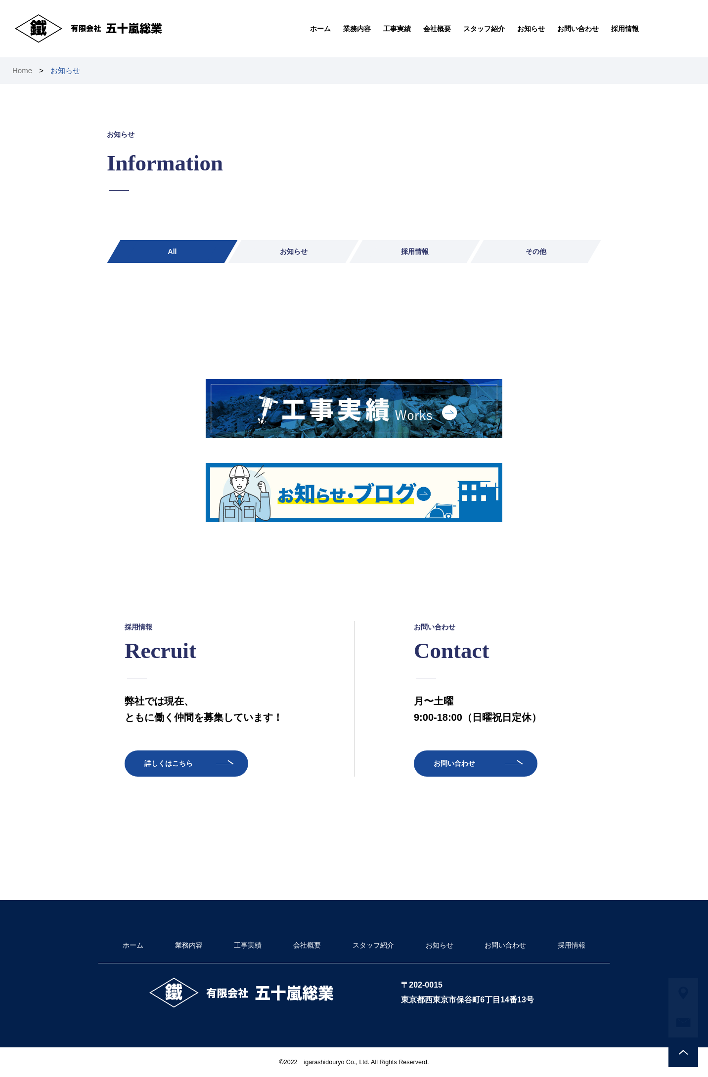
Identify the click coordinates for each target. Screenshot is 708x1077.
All (172, 251)
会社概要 (437, 29)
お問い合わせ (578, 29)
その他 (536, 251)
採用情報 (625, 29)
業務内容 (357, 29)
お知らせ (531, 29)
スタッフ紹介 (484, 29)
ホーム (320, 29)
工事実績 (397, 29)
